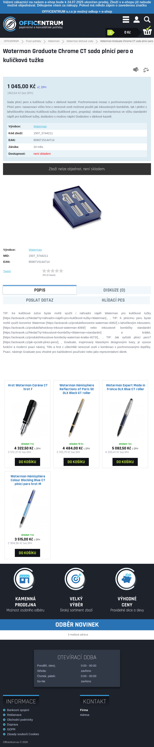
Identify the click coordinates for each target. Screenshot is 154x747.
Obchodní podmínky (20, 719)
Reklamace (14, 714)
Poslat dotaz (39, 300)
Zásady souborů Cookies (23, 734)
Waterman (40, 126)
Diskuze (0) (114, 290)
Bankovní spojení (18, 710)
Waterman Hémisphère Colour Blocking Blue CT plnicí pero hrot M (28, 480)
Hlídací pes (113, 300)
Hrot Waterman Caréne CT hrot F (28, 387)
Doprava (12, 724)
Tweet (7, 271)
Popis (39, 290)
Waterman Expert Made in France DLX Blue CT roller (125, 387)
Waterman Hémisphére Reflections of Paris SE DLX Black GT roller (77, 389)
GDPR (11, 729)
